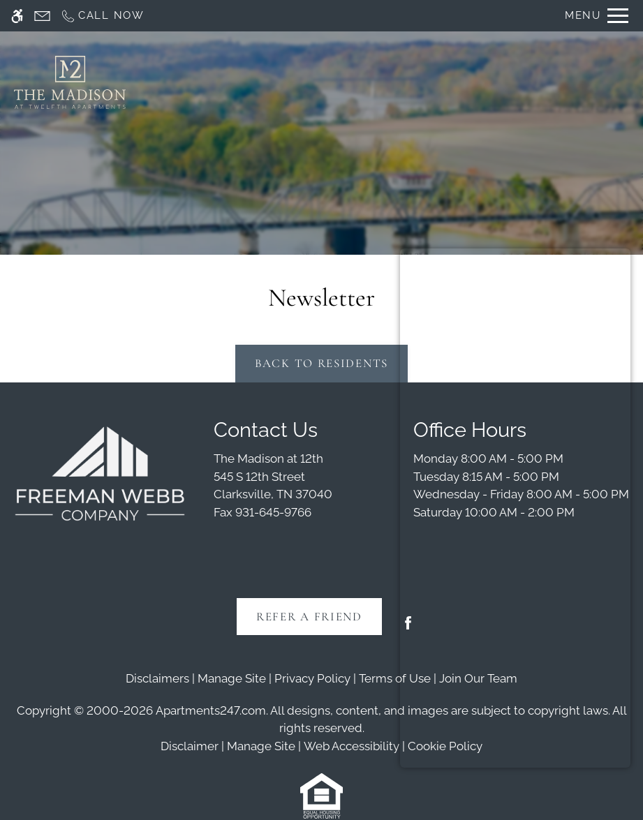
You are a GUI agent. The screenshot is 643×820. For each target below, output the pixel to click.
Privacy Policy (312, 678)
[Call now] (102, 15)
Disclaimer (190, 746)
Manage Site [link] (232, 678)
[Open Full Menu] (596, 15)
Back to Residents (321, 363)
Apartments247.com (211, 710)
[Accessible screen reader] (17, 15)
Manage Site (261, 746)
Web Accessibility (351, 746)
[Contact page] (42, 15)
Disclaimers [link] (157, 678)
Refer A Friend (309, 616)
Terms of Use (395, 678)
